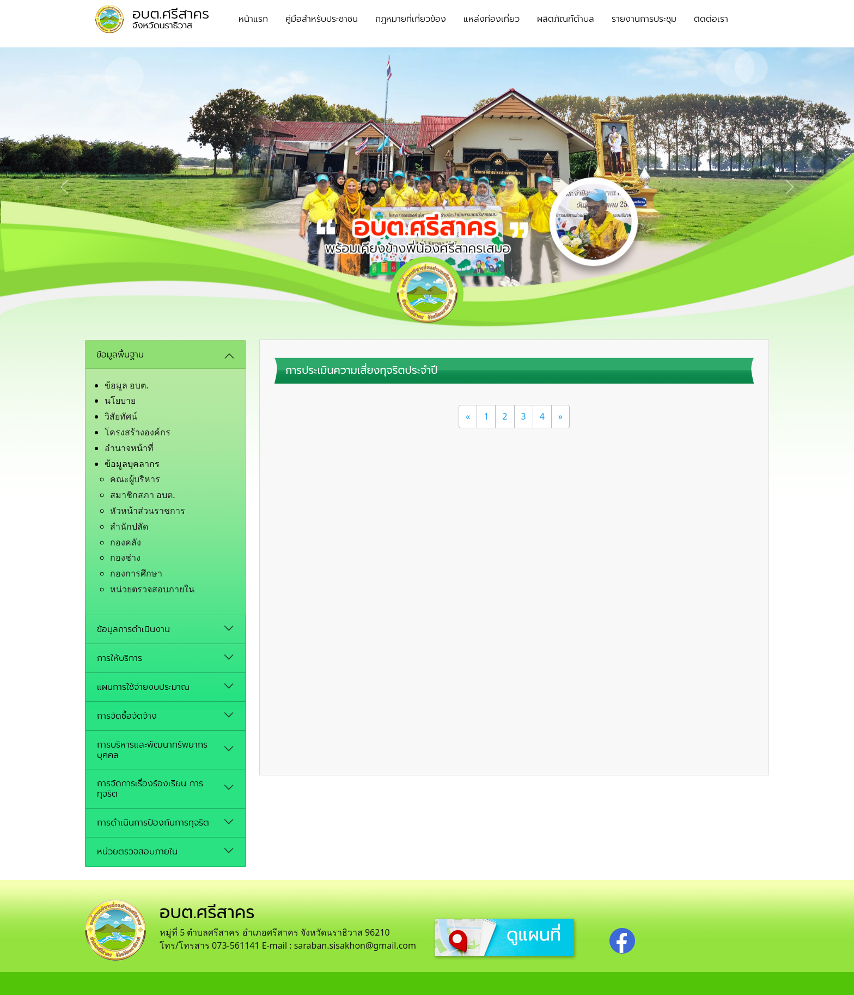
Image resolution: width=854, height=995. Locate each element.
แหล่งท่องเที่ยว (491, 19)
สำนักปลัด (129, 526)
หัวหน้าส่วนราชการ (147, 511)
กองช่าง (125, 557)
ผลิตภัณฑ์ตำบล (565, 19)
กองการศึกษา (136, 573)
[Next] (560, 416)
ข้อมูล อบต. (126, 385)
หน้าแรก (253, 19)
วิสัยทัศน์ (121, 416)
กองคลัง (125, 542)
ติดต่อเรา (711, 19)
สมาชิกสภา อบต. (142, 495)
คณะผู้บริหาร (135, 479)
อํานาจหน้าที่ (129, 448)
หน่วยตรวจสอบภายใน (152, 589)
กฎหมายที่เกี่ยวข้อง (410, 19)
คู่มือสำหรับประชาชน (321, 19)
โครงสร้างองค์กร (137, 432)
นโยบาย (120, 401)
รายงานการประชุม (644, 19)
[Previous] (468, 416)
